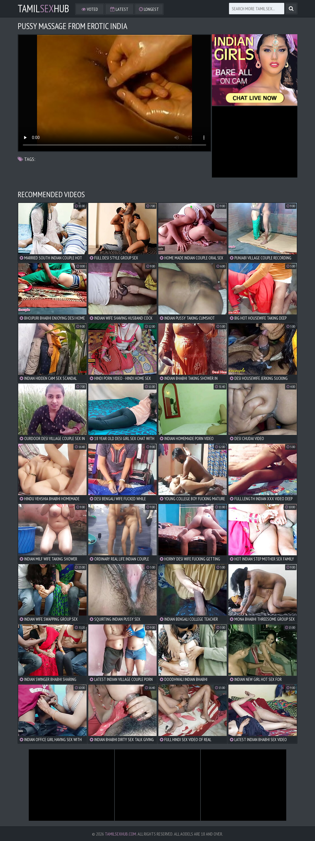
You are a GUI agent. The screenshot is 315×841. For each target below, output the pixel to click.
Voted (89, 9)
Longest (149, 9)
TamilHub (43, 8)
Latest (119, 9)
